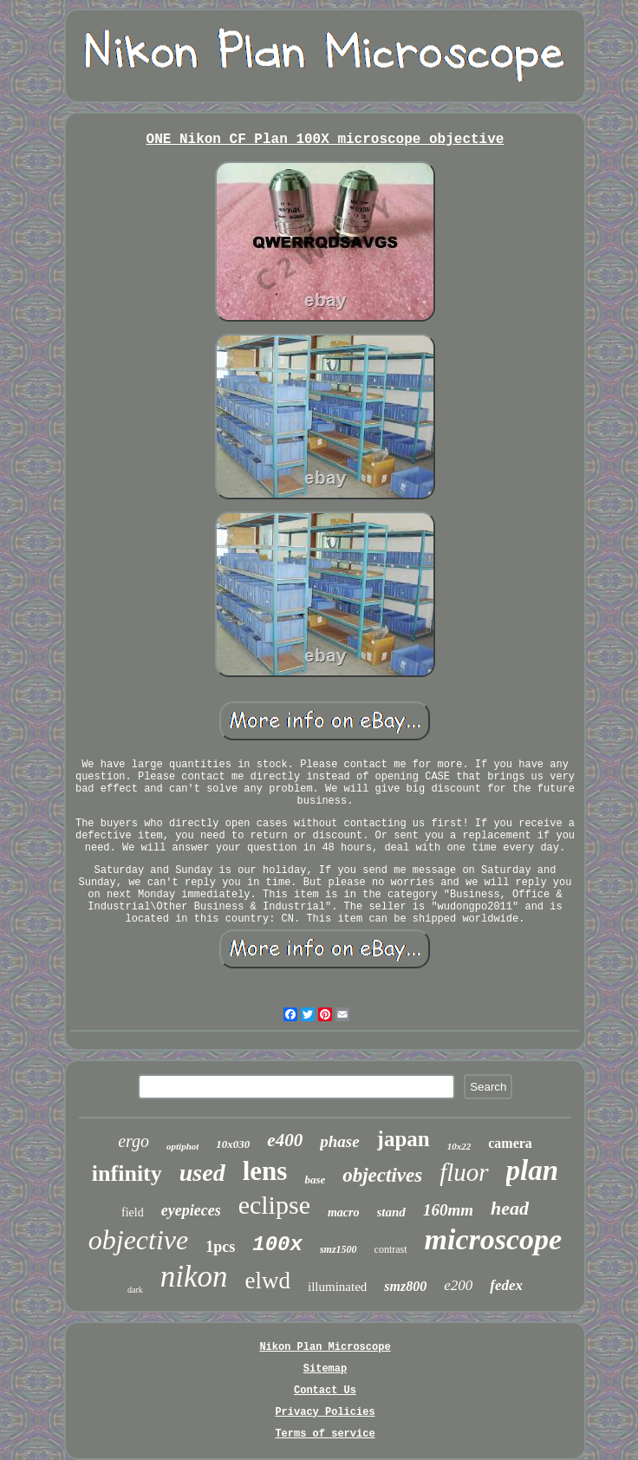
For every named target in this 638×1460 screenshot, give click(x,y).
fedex (506, 1285)
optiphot (182, 1146)
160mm (448, 1210)
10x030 (233, 1143)
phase (339, 1141)
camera (510, 1143)
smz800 (405, 1286)
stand (391, 1212)
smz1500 (338, 1249)
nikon (194, 1277)
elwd (267, 1281)
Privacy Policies (324, 1412)
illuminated (337, 1287)
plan (532, 1170)
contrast (390, 1249)
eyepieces (191, 1210)
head (510, 1208)
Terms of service (324, 1434)
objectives (382, 1175)
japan (403, 1138)
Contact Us (325, 1391)
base (314, 1179)
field (132, 1212)
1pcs (220, 1246)
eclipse (274, 1204)
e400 (285, 1140)
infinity (127, 1173)
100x (277, 1244)
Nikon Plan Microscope (324, 1347)
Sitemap (325, 1369)
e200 (458, 1285)
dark (135, 1289)
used (202, 1172)
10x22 (459, 1146)
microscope (494, 1239)
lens (265, 1171)
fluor (463, 1172)
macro (344, 1212)
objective (138, 1239)
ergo (133, 1140)
